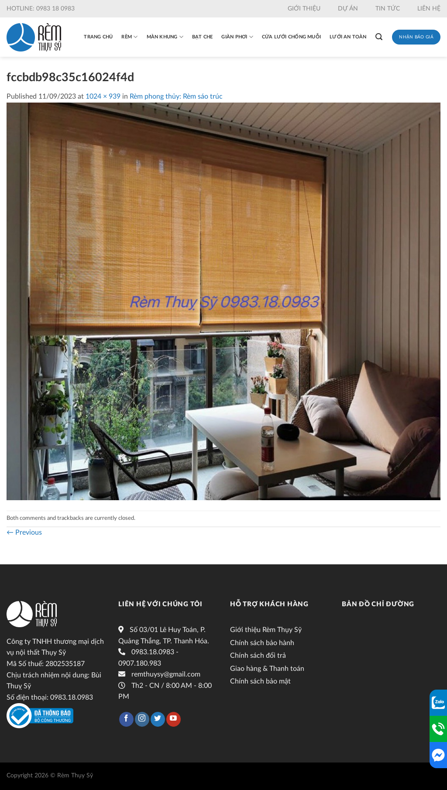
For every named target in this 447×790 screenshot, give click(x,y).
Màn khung (165, 37)
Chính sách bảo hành (262, 642)
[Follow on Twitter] (158, 719)
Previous (24, 532)
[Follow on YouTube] (173, 719)
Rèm (129, 37)
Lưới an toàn (348, 36)
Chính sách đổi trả (258, 655)
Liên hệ (428, 9)
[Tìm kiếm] (378, 36)
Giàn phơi (237, 37)
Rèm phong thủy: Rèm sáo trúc (176, 96)
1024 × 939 (103, 96)
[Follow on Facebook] (126, 719)
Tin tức (387, 9)
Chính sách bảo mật (260, 681)
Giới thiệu (304, 9)
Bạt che (202, 36)
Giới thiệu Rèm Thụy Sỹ (266, 629)
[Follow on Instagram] (142, 719)
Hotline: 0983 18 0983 (41, 9)
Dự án (348, 9)
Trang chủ (98, 36)
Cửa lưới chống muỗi (291, 36)
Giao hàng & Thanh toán (267, 668)
